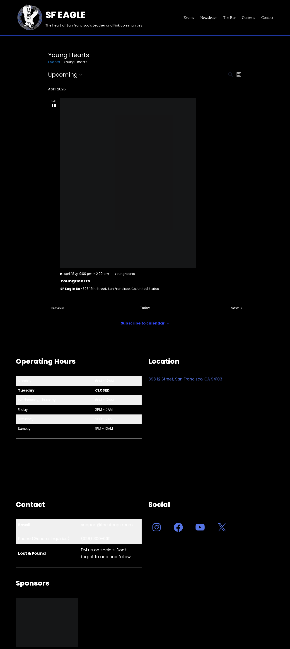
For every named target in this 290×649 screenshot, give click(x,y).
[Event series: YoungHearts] (122, 273)
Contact (267, 18)
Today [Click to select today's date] (145, 308)
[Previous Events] (56, 308)
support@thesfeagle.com (107, 525)
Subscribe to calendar (143, 323)
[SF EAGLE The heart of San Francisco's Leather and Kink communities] (79, 17)
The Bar (229, 18)
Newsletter (208, 18)
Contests (248, 18)
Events (188, 18)
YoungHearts (75, 281)
